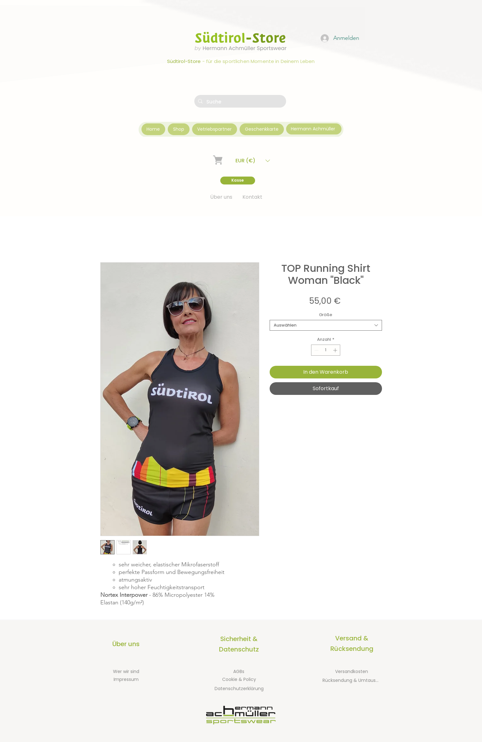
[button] (252, 160)
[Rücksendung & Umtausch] (351, 680)
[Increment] (336, 350)
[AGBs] (238, 671)
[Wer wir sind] (126, 671)
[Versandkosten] (351, 671)
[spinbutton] (326, 350)
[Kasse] (237, 180)
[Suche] (239, 102)
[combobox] (326, 325)
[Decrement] (316, 350)
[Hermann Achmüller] (313, 128)
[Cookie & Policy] (239, 679)
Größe (325, 315)
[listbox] (252, 160)
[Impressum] (126, 679)
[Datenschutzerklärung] (239, 689)
